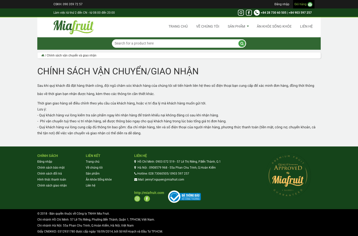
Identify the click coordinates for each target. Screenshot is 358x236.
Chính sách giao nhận (52, 185)
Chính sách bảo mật (51, 167)
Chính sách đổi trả (49, 173)
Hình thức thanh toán (51, 179)
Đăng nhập (281, 4)
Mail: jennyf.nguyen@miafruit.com (161, 179)
